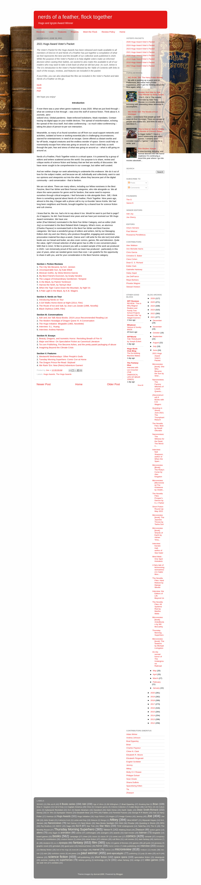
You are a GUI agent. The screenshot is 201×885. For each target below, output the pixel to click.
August (156, 343)
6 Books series (67, 804)
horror (99, 845)
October (156, 333)
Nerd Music (86, 823)
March (156, 678)
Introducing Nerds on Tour (51, 300)
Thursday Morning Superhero (158, 632)
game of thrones (121, 843)
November (157, 327)
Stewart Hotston (133, 287)
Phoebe (131, 823)
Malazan (94, 820)
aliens (40, 832)
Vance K (130, 203)
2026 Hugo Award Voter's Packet (140, 42)
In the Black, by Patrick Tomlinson (55, 282)
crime (78, 839)
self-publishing (83, 857)
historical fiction (84, 846)
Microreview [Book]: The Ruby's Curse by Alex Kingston (158, 471)
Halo (154, 813)
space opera (120, 857)
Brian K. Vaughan (43, 807)
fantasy (78, 842)
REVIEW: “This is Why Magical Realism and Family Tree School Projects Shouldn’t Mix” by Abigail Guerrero (134, 310)
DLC (69, 810)
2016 (152, 708)
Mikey (128, 769)
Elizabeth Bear (83, 813)
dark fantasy (144, 839)
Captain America (75, 807)
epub (39, 85)
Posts (131, 183)
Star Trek (91, 826)
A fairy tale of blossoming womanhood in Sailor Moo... (158, 569)
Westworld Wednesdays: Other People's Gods (61, 356)
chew (85, 836)
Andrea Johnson (133, 738)
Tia (127, 789)
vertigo (137, 860)
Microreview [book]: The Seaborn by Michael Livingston (158, 643)
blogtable (156, 833)
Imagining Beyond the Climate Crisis (55, 347)
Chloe (89, 807)
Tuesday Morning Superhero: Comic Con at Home (62, 359)
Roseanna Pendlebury (136, 235)
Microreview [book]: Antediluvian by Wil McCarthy (158, 622)
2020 (152, 693)
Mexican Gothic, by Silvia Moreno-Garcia (58, 273)
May (155, 671)
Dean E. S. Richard (134, 263)
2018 (152, 700)
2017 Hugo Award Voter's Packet (140, 66)
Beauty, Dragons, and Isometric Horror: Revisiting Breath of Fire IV (70, 338)
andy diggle (52, 833)
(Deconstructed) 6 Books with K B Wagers (158, 399)
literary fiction (46, 850)
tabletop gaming (84, 860)
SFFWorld (131, 337)
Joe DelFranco (132, 276)
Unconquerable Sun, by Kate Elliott (55, 270)
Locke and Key (80, 820)
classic (94, 837)
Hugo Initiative (83, 816)
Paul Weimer (131, 231)
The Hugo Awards (63, 374)
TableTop (142, 826)
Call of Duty (59, 807)
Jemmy (129, 765)
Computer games (101, 807)
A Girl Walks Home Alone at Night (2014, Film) (61, 303)
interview (145, 845)
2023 (152, 310)
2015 (152, 712)
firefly (108, 843)
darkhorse (158, 839)
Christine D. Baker (134, 256)
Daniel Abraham (82, 810)
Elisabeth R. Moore (134, 755)
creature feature (67, 839)
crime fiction (91, 839)
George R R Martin (140, 813)
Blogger (119, 874)
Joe (149, 816)
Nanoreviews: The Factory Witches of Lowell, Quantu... (158, 385)
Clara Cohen (131, 259)
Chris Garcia (131, 252)
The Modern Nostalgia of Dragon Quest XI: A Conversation (66, 321)
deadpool (46, 843)
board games (42, 836)
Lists (51, 32)
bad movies (129, 833)
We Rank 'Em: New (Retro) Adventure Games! (61, 365)
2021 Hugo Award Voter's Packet (140, 52)
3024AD (40, 804)
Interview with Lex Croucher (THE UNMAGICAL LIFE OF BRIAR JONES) (133, 373)
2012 (152, 723)
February (157, 682)
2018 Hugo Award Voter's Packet (140, 62)
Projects (75, 32)
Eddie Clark (131, 266)
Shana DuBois (132, 782)
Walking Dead (125, 830)
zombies (55, 863)
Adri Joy (129, 214)
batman (143, 832)
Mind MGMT (132, 820)
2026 (152, 298)
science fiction (58, 857)
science (40, 857)
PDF (39, 91)
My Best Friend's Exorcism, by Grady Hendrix (60, 276)
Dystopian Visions (64, 813)
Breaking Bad (144, 804)
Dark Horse (112, 810)
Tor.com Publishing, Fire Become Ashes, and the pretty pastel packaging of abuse (77, 344)
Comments (134, 188)
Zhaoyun (130, 793)
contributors (51, 839)
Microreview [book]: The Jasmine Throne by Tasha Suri (158, 520)
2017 (152, 704)
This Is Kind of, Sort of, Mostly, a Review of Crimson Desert (151, 130)
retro (150, 853)
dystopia (63, 842)
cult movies (129, 839)
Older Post (113, 384)
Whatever (131, 325)
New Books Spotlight (105, 823)
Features (62, 32)
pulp (143, 854)
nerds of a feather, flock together (75, 17)
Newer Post (44, 384)
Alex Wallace (132, 245)
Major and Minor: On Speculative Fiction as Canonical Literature (69, 341)
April (155, 674)
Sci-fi (78, 826)
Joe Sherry (131, 217)
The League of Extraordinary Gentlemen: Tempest (62, 279)
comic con (117, 836)
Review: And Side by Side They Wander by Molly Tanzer (151, 93)
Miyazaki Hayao (149, 820)
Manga (103, 820)
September (157, 336)
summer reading (48, 860)
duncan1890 (99, 874)
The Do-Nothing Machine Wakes (133, 354)
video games (151, 860)
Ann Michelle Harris (134, 249)
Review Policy (108, 32)
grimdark (56, 846)
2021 (152, 317)
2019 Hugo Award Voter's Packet (140, 59)
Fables (105, 813)
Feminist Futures (120, 813)
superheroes (66, 860)
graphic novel (42, 846)
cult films (116, 839)
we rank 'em (42, 863)
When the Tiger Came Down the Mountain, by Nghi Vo (64, 288)
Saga (68, 826)
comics (131, 836)
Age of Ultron (98, 804)
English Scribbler (133, 762)
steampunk (159, 857)
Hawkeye (50, 816)
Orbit (121, 823)
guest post (69, 846)
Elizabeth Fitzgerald (134, 758)
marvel (95, 849)
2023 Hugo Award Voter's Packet (140, 49)
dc (38, 843)
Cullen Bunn (134, 807)
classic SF (104, 837)
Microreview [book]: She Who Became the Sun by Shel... (158, 370)
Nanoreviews (54, 823)
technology (99, 860)
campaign (74, 836)
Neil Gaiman (72, 823)
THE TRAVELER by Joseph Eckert (134, 340)
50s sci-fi (51, 804)
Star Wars (104, 826)
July (155, 346)
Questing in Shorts (147, 823)
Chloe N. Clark (132, 751)
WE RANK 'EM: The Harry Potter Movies (145, 77)
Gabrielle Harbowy (134, 269)
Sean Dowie (131, 779)
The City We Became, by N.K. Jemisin (57, 267)
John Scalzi (49, 820)
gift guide (146, 843)
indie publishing (129, 846)
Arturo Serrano (132, 228)
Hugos (112, 816)
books (57, 836)
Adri (84, 804)
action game (155, 830)
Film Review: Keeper (147, 149)
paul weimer (89, 853)
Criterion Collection (118, 807)
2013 (152, 719)
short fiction (101, 857)
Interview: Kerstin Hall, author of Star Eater (157, 548)
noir (45, 853)
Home (122, 32)
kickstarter (160, 846)
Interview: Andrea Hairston (51, 329)
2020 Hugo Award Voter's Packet (140, 55)
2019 (152, 697)
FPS (96, 813)
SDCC (58, 826)
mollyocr (144, 850)
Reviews (40, 32)
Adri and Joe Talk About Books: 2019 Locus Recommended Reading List (73, 318)
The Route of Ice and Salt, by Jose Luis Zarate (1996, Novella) (68, 306)
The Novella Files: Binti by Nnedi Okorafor (157, 427)
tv (109, 860)
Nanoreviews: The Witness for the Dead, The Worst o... (158, 440)
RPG (162, 823)
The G (129, 199)
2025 (152, 302)
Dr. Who (50, 813)
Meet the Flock (90, 32)
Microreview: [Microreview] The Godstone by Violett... (158, 485)
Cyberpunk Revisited (54, 810)
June (155, 350)
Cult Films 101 (149, 807)
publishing (133, 854)
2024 (152, 306)
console (148, 836)
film (94, 842)
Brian (128, 745)
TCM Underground (125, 826)
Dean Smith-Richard (147, 809)
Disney (39, 813)
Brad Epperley (132, 741)
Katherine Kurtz (64, 820)
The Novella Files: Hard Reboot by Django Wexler (158, 583)
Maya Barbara (132, 280)
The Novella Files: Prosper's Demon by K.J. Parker (158, 498)
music (153, 850)
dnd (55, 843)
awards (116, 833)
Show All (140, 385)
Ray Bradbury (46, 826)
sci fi (158, 853)
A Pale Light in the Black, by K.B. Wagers (58, 291)
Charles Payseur (133, 748)
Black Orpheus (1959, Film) (52, 309)
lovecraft (75, 850)
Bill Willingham (112, 804)
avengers (105, 833)
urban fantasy (123, 860)
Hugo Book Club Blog (132, 350)
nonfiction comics (58, 854)
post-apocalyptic (115, 853)
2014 (152, 715)
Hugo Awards (49, 374)
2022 (152, 313)
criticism (104, 839)
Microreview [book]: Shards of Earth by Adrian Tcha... (157, 534)
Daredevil (98, 810)
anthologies (91, 833)
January (156, 688)
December (157, 320)
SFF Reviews (133, 301)
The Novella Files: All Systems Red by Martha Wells (157, 608)
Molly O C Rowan (133, 772)
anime (79, 833)
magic (85, 850)
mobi (39, 88)
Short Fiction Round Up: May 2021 (158, 509)
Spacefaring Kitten (134, 786)
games (136, 843)
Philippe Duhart (133, 775)
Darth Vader (127, 810)
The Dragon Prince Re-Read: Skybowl (57, 362)
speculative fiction (142, 857)
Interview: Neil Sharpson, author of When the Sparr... (157, 455)
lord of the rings (62, 850)
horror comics (114, 846)
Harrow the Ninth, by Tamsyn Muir (55, 285)
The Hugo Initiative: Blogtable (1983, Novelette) (61, 324)
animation (66, 832)
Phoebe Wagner (133, 283)
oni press (72, 853)
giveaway (158, 843)
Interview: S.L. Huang (49, 326)
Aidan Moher (131, 734)
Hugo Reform (99, 816)
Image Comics (125, 816)
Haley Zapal (131, 273)
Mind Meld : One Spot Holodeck (157, 559)
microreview (123, 849)
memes (108, 850)
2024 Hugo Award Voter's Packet (140, 45)
